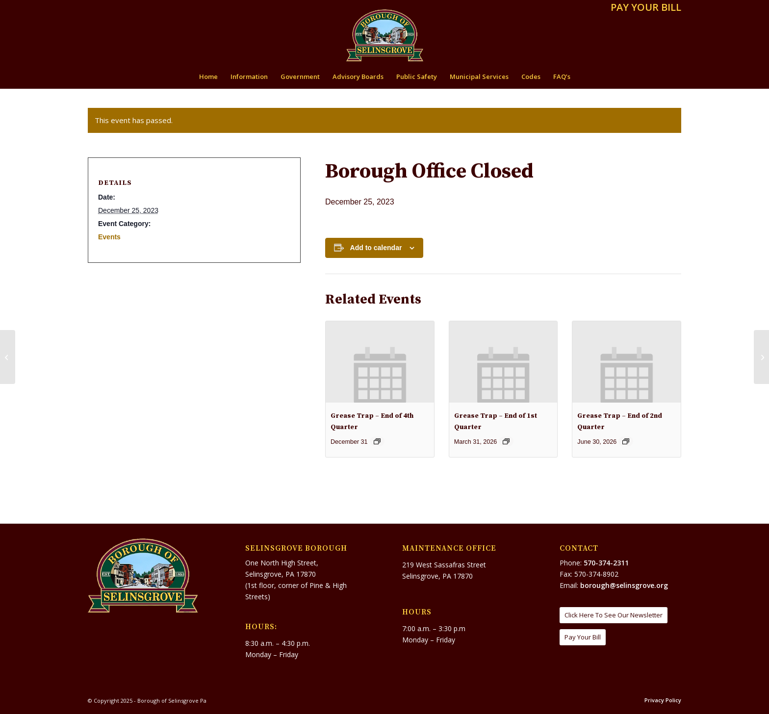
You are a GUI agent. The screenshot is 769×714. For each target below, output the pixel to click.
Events (109, 237)
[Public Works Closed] (7, 357)
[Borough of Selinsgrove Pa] (384, 35)
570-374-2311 (606, 562)
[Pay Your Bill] (583, 637)
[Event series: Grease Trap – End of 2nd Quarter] (625, 441)
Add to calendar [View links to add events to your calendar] (376, 248)
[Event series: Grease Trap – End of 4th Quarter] (377, 441)
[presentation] (380, 361)
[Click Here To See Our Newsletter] (613, 615)
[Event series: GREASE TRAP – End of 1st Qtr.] (506, 441)
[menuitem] (643, 8)
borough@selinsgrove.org (624, 585)
